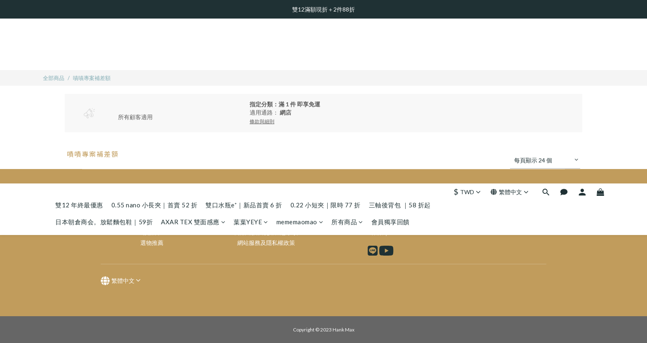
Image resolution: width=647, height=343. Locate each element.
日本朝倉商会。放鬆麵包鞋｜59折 (104, 57)
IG (400, 222)
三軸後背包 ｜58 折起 (400, 40)
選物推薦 (151, 242)
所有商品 (347, 57)
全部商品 (53, 78)
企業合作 (266, 222)
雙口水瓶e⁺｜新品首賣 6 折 (243, 40)
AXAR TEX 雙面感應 (193, 57)
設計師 (152, 232)
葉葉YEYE (251, 57)
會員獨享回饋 (390, 57)
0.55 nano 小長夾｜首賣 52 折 (154, 40)
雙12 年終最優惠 (79, 40)
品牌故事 (151, 222)
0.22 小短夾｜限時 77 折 (325, 40)
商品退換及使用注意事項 (266, 232)
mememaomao (300, 57)
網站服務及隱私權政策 (266, 242)
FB (391, 222)
